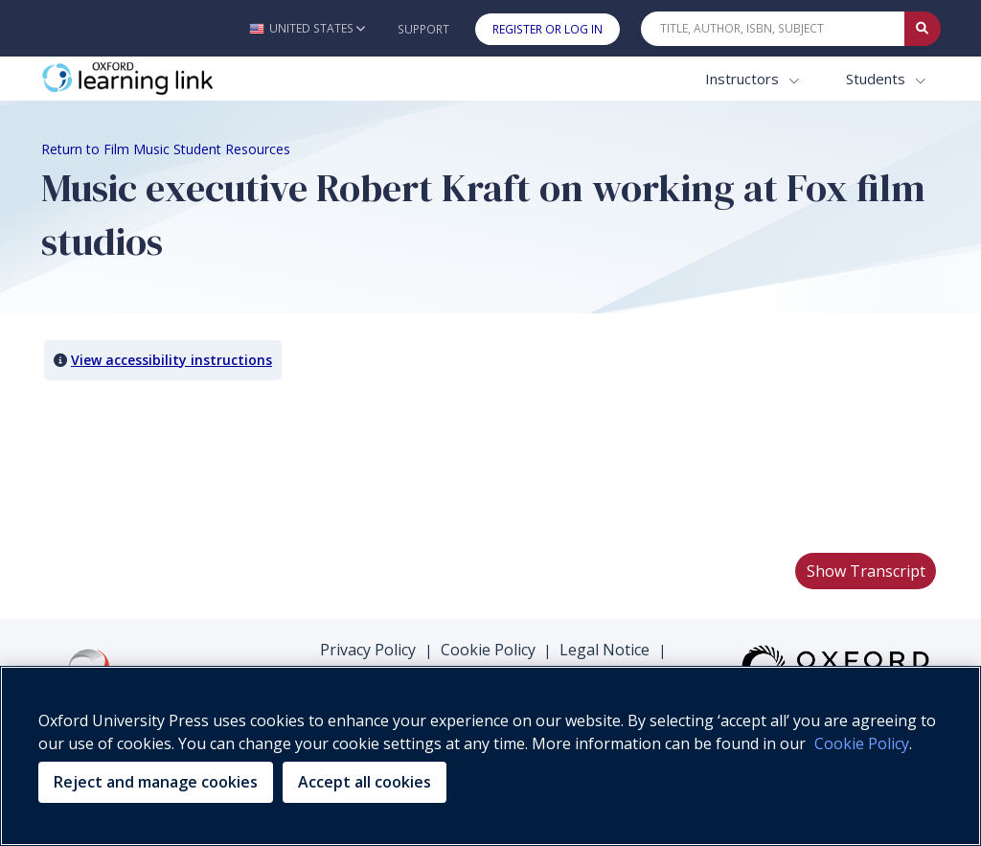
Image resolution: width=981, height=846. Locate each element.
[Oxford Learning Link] (185, 79)
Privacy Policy (368, 649)
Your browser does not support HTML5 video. (185, 465)
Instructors (744, 78)
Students (877, 78)
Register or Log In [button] (547, 29)
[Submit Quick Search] (922, 28)
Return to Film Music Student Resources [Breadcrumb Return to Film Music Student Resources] (165, 149)
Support (423, 29)
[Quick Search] (773, 28)
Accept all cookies (364, 781)
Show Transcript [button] (866, 571)
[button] (307, 28)
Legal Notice (604, 649)
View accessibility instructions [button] (171, 360)
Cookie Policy (488, 649)
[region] (490, 756)
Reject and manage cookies (156, 781)
